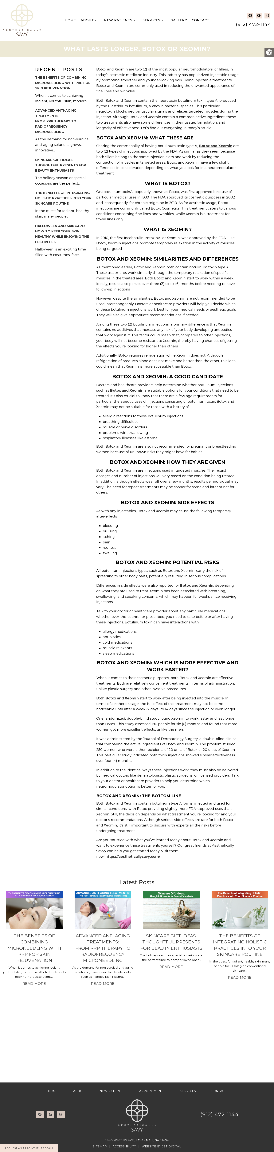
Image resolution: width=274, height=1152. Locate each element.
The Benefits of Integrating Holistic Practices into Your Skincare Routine (63, 198)
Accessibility (124, 1146)
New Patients (118, 20)
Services (151, 20)
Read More (34, 984)
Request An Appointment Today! (29, 1148)
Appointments (152, 1091)
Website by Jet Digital (161, 1146)
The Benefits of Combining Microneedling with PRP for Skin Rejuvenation (63, 83)
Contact (200, 20)
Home (70, 20)
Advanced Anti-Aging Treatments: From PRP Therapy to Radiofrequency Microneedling (55, 121)
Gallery (178, 20)
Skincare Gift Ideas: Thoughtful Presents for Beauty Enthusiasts (60, 165)
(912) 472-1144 (253, 24)
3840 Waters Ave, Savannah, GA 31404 (137, 1140)
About (87, 20)
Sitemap (100, 1146)
